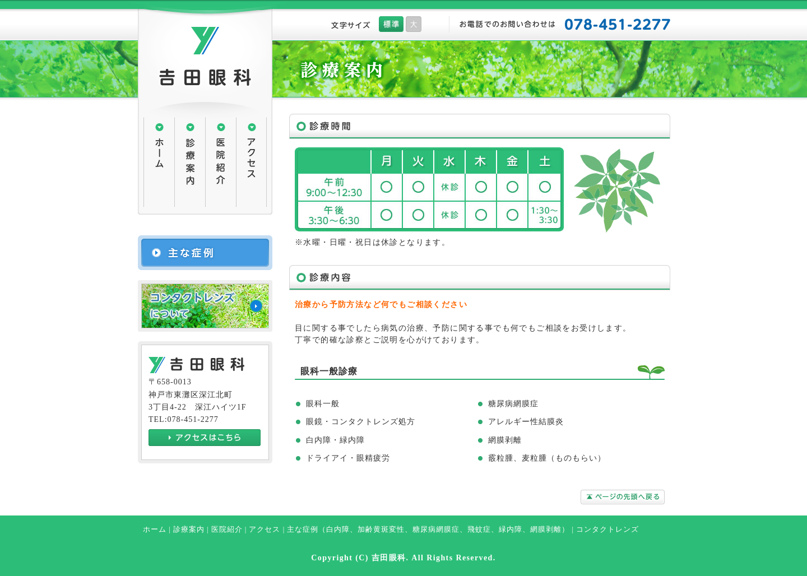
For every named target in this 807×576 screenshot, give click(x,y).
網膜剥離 (546, 529)
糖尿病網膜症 (436, 529)
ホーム (154, 529)
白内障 (338, 529)
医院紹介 (227, 529)
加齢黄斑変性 (381, 529)
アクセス (264, 529)
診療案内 (189, 529)
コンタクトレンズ (607, 529)
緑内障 (510, 529)
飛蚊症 (479, 529)
